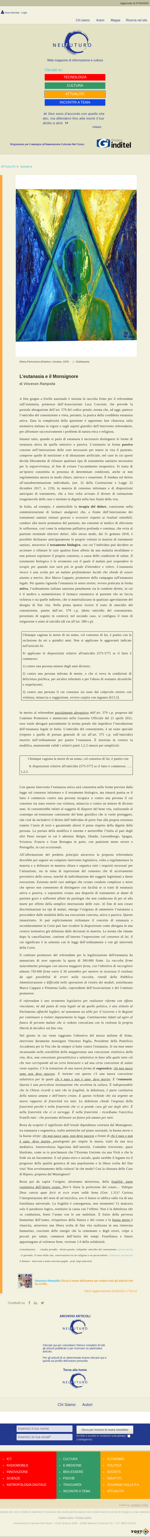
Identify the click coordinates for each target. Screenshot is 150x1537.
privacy (122, 1436)
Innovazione (17, 1472)
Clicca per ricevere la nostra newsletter (104, 1430)
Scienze (13, 1478)
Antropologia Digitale (26, 1485)
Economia (115, 1459)
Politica (114, 1465)
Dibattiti (114, 1478)
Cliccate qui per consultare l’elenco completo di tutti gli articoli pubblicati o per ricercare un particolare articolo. (74, 1348)
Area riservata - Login (16, 12)
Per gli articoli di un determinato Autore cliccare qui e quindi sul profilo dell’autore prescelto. (74, 1360)
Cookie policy (66, 1518)
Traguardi (72, 1485)
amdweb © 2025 (139, 1505)
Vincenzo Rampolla (48, 1280)
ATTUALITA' (8, 166)
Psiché (69, 1478)
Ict (9, 1459)
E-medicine (72, 1465)
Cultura (70, 1459)
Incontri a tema (76, 1491)
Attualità (115, 1491)
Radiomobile (17, 1465)
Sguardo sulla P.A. (123, 1485)
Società (24, 166)
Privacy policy (83, 1518)
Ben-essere (73, 1472)
